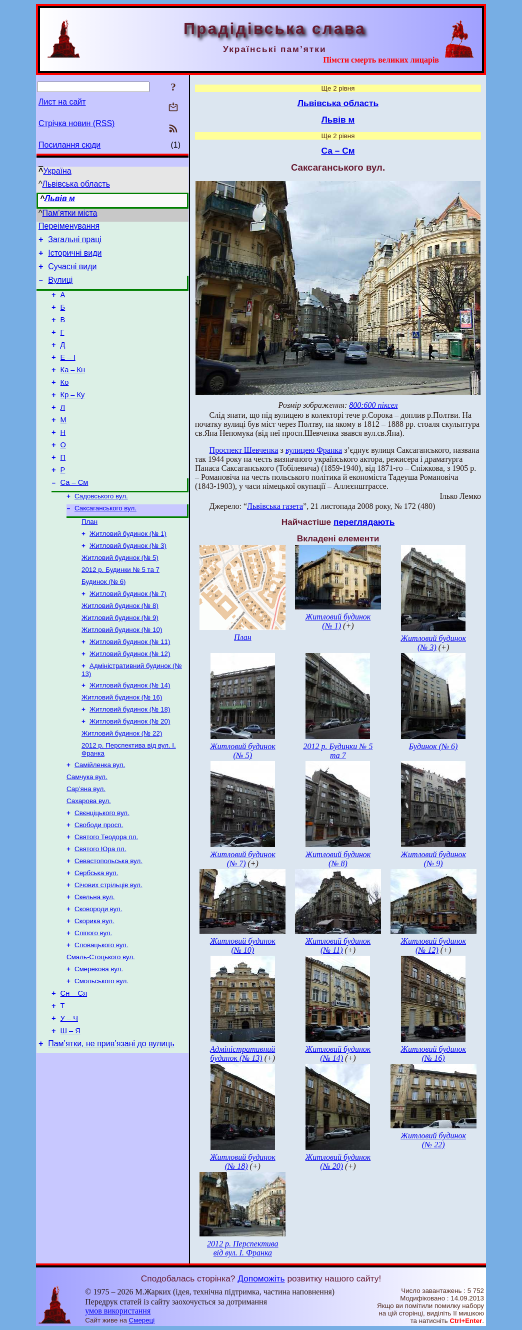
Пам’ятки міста (70, 213)
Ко (64, 402)
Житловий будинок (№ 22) (122, 785)
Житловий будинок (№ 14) (130, 733)
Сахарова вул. (88, 857)
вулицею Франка (314, 450)
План (90, 556)
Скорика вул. (94, 987)
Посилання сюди (69, 145)
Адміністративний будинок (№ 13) (242, 1053)
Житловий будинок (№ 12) (130, 699)
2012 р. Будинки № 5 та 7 (121, 608)
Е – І (68, 374)
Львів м (59, 198)
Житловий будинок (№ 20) (130, 772)
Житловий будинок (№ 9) (120, 660)
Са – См (74, 514)
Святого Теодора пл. (106, 896)
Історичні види (75, 257)
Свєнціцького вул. (102, 870)
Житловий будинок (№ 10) (122, 673)
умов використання (117, 1310)
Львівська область (76, 184)
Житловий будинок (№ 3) (128, 582)
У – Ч (69, 1094)
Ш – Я (70, 1108)
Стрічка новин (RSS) (76, 123)
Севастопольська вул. (108, 922)
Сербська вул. (96, 935)
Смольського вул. (101, 1052)
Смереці (142, 1320)
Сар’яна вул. (86, 844)
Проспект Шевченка (244, 450)
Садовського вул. (101, 528)
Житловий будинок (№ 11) (130, 686)
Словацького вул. (101, 1013)
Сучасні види (72, 272)
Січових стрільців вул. (108, 948)
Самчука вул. (87, 831)
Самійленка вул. (99, 818)
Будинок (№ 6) (104, 621)
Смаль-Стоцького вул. (100, 1026)
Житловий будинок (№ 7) (128, 634)
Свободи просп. (98, 883)
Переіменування (69, 227)
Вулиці (60, 287)
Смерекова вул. (98, 1039)
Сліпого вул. (93, 1000)
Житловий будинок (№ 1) (128, 569)
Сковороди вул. (98, 974)
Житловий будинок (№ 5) (120, 595)
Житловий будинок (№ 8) (120, 647)
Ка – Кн (73, 388)
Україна (57, 171)
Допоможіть (261, 1278)
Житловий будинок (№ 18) (130, 759)
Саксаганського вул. (105, 541)
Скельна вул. (94, 961)
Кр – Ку (72, 416)
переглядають (364, 522)
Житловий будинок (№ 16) (122, 746)
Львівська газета (275, 506)
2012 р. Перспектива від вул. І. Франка (242, 1248)
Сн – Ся (74, 1066)
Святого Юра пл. (100, 909)
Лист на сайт (62, 102)
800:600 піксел (373, 405)
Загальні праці (75, 242)
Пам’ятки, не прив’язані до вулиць (111, 1122)
